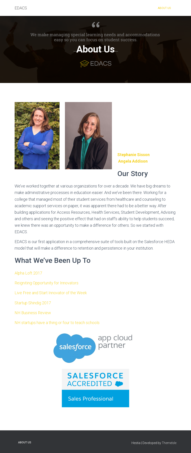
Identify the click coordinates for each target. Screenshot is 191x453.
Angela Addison (133, 161)
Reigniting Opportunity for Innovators (46, 283)
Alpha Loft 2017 (28, 273)
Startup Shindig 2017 (33, 303)
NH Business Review (33, 312)
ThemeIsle (169, 443)
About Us (164, 8)
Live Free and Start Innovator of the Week (51, 292)
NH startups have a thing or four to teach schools (57, 322)
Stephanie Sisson (133, 154)
